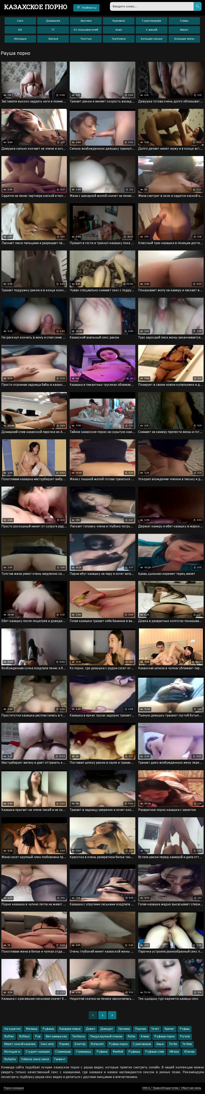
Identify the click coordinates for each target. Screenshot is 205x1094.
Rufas (131, 1037)
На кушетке (12, 1029)
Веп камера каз (56, 1037)
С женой (151, 30)
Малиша (31, 1029)
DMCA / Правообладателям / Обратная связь (171, 1088)
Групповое (119, 39)
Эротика (85, 21)
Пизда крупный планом (106, 1037)
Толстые (86, 39)
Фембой (118, 1052)
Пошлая (140, 1029)
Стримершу (83, 1052)
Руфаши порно (164, 1037)
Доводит (106, 1029)
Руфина (102, 1052)
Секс (20, 21)
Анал (118, 30)
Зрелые (53, 39)
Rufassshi (97, 1044)
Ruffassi (24, 1037)
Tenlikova (78, 1037)
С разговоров (142, 1044)
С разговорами (151, 21)
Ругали (185, 1037)
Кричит (169, 1029)
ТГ (53, 30)
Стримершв (63, 1052)
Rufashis (10, 1060)
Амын (160, 1044)
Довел (90, 1029)
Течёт (155, 1029)
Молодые (20, 39)
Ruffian (9, 1037)
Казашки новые (70, 1029)
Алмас (145, 1037)
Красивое (118, 21)
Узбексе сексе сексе (35, 1060)
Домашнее (53, 21)
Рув (37, 1037)
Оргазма (124, 1029)
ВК (20, 30)
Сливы (184, 21)
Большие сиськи (151, 39)
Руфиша (134, 1052)
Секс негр (47, 1044)
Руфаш (185, 1029)
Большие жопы (184, 39)
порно (35, 7)
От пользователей (86, 30)
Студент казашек (38, 1052)
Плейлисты (86, 7)
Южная (189, 1052)
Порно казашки (14, 1088)
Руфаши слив (154, 1052)
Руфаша (48, 1029)
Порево (64, 1044)
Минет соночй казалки (19, 1044)
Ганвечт (59, 1060)
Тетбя (173, 1044)
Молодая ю (12, 1052)
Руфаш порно (118, 1044)
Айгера (174, 1052)
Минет (184, 30)
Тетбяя (187, 1044)
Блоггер (79, 1044)
